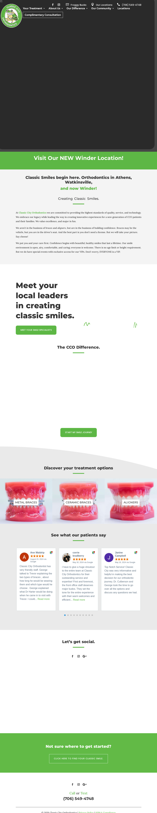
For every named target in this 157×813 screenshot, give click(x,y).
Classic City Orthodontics (32, 212)
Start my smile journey (78, 432)
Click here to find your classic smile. (78, 758)
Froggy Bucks (78, 5)
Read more (44, 599)
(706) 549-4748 (131, 5)
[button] (65, 615)
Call (72, 793)
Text (84, 793)
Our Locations (104, 5)
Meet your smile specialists (36, 329)
